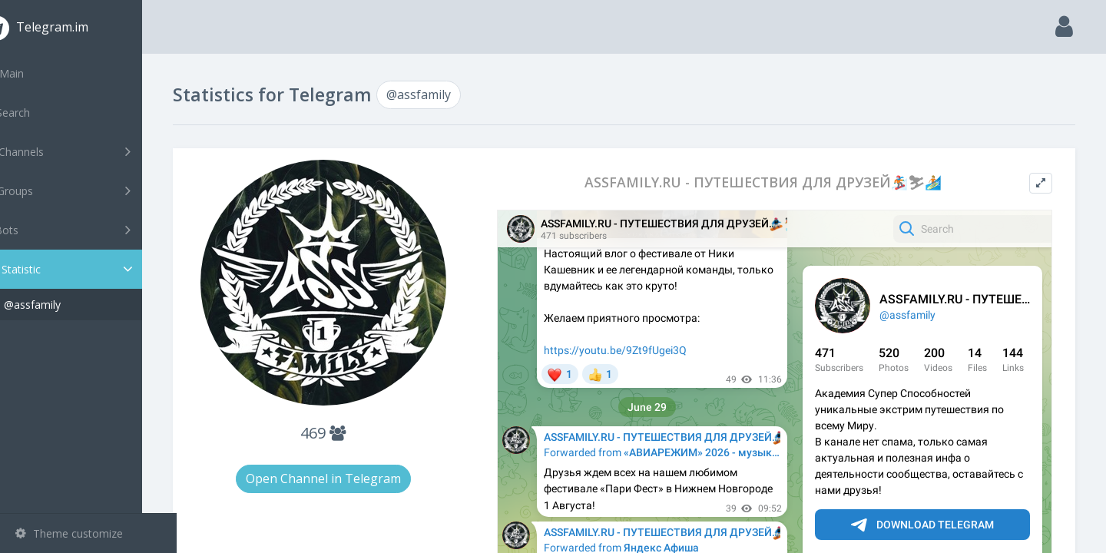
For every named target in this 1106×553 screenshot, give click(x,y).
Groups (90, 190)
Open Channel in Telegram (351, 478)
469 (352, 432)
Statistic (93, 269)
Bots (90, 229)
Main (36, 73)
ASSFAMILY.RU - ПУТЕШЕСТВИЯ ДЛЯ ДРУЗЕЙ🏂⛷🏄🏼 (774, 182)
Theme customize (69, 533)
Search (40, 112)
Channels (90, 151)
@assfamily (66, 304)
